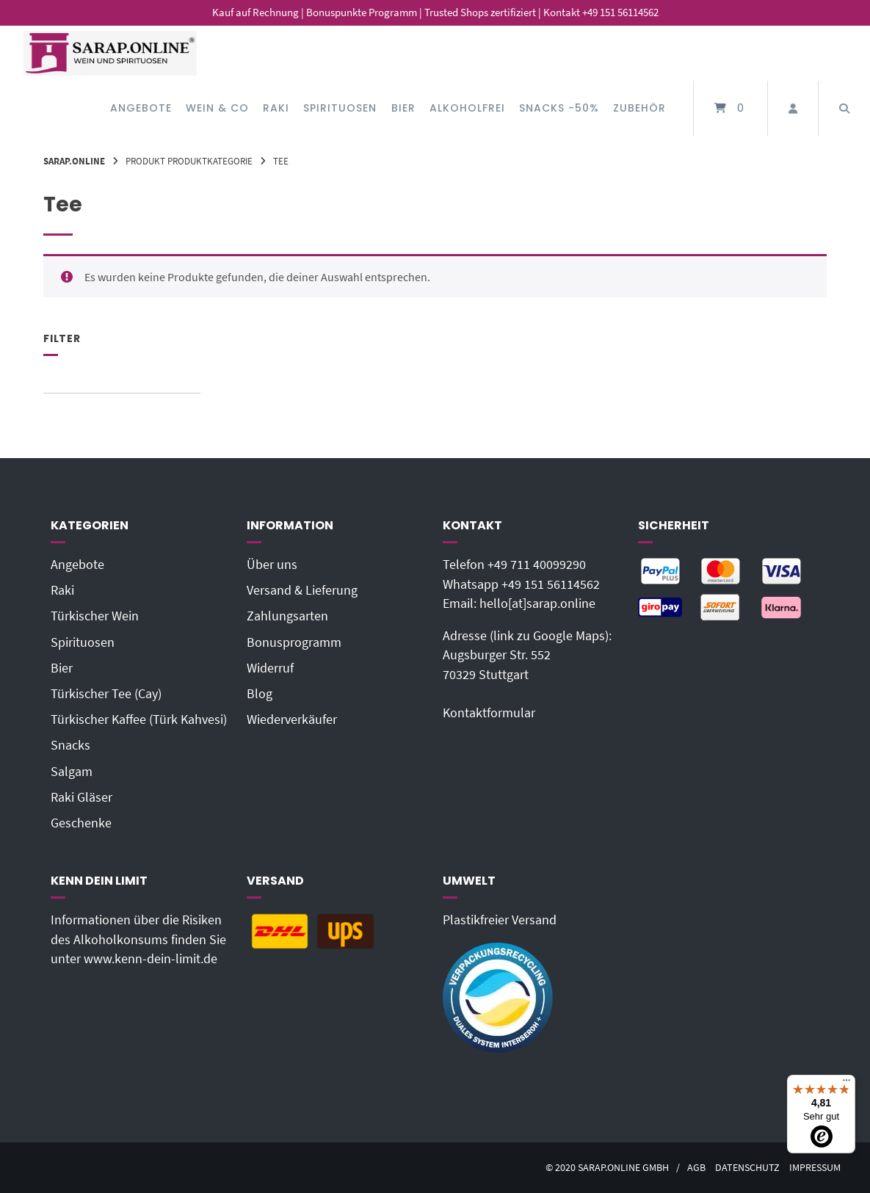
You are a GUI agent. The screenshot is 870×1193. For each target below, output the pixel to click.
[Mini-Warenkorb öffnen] (730, 108)
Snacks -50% (559, 108)
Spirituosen (340, 108)
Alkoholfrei (467, 108)
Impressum (815, 1167)
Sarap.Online (74, 161)
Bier (403, 108)
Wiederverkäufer (292, 719)
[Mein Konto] (793, 108)
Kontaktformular (489, 713)
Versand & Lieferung (302, 590)
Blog (259, 694)
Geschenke (81, 823)
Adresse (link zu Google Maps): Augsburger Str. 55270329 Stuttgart (527, 655)
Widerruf (270, 668)
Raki (276, 108)
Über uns (272, 564)
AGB (696, 1167)
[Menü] (846, 1083)
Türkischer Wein (95, 616)
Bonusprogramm (294, 642)
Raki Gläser (81, 797)
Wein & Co (217, 108)
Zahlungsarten (287, 616)
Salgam (72, 772)
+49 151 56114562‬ (550, 584)
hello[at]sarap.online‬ (537, 603)
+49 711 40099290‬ (536, 564)
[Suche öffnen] (844, 108)
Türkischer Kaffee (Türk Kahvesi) (139, 719)
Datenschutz (747, 1167)
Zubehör (639, 108)
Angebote (141, 108)
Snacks (70, 745)
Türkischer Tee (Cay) (106, 694)
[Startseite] (110, 53)
